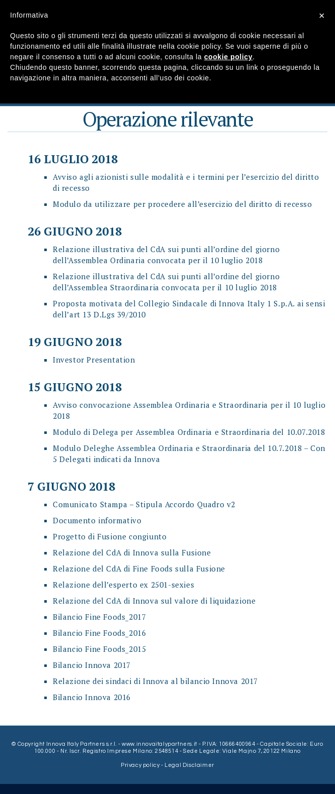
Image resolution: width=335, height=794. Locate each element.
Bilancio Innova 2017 (92, 665)
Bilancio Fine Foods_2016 (99, 633)
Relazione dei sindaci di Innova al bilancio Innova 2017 (155, 681)
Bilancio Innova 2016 (92, 697)
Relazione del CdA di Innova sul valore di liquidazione (154, 601)
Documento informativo (97, 520)
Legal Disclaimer (189, 765)
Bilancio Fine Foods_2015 (99, 649)
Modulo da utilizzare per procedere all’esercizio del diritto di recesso (182, 204)
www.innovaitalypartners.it (159, 744)
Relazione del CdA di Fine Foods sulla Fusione (139, 568)
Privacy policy (141, 765)
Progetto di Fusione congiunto (109, 536)
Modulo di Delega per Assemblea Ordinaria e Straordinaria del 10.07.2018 (189, 432)
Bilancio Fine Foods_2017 (99, 617)
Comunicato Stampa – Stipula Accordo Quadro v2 (144, 504)
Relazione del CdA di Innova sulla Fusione (132, 552)
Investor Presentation (94, 360)
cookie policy (228, 57)
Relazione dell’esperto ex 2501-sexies (123, 585)
